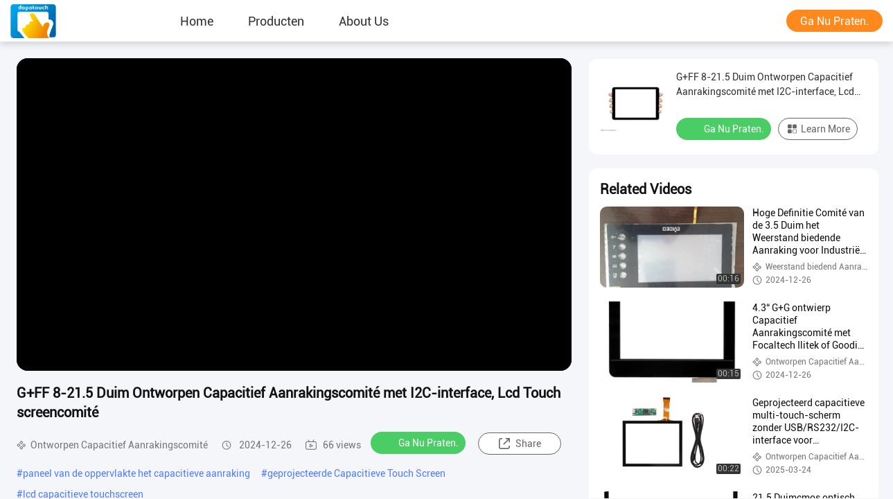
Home (196, 21)
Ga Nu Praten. (834, 21)
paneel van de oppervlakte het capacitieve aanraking (136, 473)
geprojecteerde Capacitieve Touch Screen (356, 473)
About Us (364, 21)
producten (276, 21)
